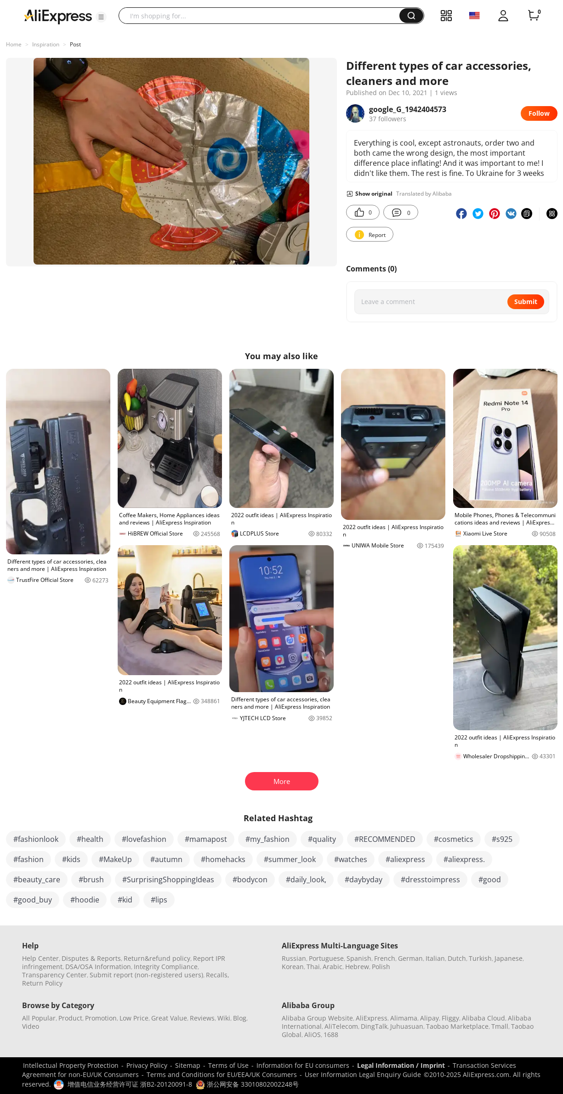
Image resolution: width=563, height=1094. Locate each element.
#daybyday (363, 879)
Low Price (133, 1018)
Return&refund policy (157, 958)
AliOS (312, 1034)
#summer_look (290, 859)
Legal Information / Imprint (401, 1065)
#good (489, 879)
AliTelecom (341, 1026)
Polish (381, 966)
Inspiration (45, 44)
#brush (91, 879)
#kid (125, 900)
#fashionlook (35, 839)
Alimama (403, 1018)
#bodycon (250, 879)
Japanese (509, 958)
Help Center (40, 958)
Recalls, (217, 974)
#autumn (166, 859)
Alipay (429, 1018)
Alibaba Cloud (483, 1018)
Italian (435, 958)
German (410, 958)
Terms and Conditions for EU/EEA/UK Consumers (222, 1074)
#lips (159, 900)
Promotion (101, 1018)
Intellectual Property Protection (71, 1065)
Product (70, 1018)
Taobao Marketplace (457, 1026)
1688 (331, 1034)
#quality (322, 839)
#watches (350, 859)
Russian (294, 958)
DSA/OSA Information (98, 966)
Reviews (202, 1018)
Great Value (169, 1018)
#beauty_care (36, 879)
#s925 (502, 839)
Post (75, 44)
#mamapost (206, 839)
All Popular (39, 1018)
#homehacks (223, 859)
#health (90, 839)
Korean (293, 966)
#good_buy (32, 900)
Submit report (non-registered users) (146, 974)
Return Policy (42, 983)
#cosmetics (453, 839)
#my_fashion (267, 839)
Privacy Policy (146, 1065)
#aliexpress (405, 859)
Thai (313, 966)
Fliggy (450, 1018)
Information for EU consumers (302, 1065)
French (384, 958)
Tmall (499, 1026)
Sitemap (187, 1065)
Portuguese (326, 958)
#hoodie (84, 900)
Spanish (359, 958)
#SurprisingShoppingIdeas (168, 879)
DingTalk (374, 1026)
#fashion (28, 859)
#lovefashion (144, 839)
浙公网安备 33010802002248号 (247, 1084)
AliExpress (371, 1018)
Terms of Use (228, 1065)
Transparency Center (54, 974)
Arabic (332, 966)
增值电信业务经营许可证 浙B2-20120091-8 (130, 1084)
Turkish (480, 958)
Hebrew (357, 966)
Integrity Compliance (166, 966)
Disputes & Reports (91, 958)
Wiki (223, 1018)
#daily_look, (306, 879)
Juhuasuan (406, 1026)
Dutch (457, 958)
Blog (239, 1018)
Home (14, 44)
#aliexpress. (464, 859)
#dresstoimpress (430, 879)
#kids (71, 859)
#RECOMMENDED (384, 839)
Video (30, 1026)
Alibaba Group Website (317, 1018)
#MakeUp (115, 859)
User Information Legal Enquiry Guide (363, 1074)
